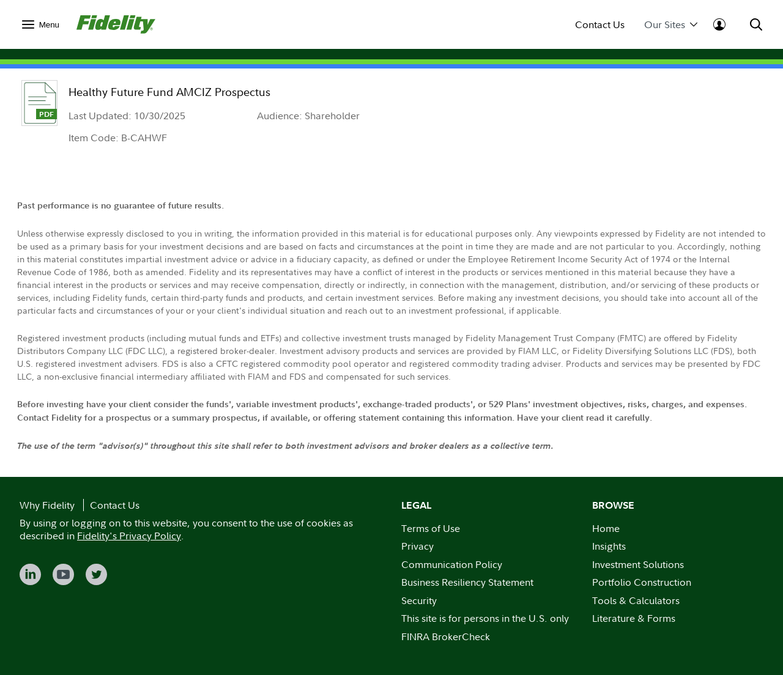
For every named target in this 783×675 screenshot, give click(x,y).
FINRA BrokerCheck (445, 636)
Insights (609, 546)
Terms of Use (430, 528)
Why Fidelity (47, 505)
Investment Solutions (638, 564)
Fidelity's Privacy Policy (129, 535)
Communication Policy (451, 564)
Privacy (417, 546)
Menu (49, 24)
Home (606, 528)
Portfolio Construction (641, 582)
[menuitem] (41, 24)
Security (419, 600)
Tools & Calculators (636, 600)
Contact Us (600, 24)
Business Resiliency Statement (467, 582)
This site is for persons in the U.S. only (485, 618)
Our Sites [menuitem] (670, 24)
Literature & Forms (633, 618)
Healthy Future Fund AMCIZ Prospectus (169, 92)
